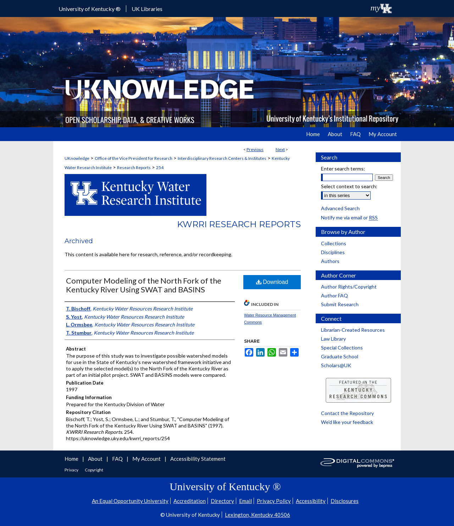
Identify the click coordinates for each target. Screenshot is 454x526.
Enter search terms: (343, 169)
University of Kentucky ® (90, 8)
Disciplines (333, 252)
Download (272, 282)
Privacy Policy (274, 501)
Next (280, 149)
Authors (330, 261)
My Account (147, 458)
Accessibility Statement (198, 458)
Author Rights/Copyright (349, 287)
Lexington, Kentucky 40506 (257, 514)
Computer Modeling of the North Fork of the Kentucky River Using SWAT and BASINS (143, 285)
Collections (333, 243)
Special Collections (342, 348)
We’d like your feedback (347, 422)
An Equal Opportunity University (130, 501)
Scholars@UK (336, 365)
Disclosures (345, 501)
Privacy (72, 469)
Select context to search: (349, 186)
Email (245, 501)
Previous (255, 149)
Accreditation (189, 501)
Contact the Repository (347, 413)
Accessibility (311, 501)
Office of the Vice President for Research (133, 158)
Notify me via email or (349, 217)
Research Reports (134, 167)
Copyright (94, 469)
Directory (222, 501)
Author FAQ (334, 295)
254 (160, 167)
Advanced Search (340, 208)
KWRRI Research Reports (239, 224)
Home (72, 458)
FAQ (118, 458)
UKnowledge (77, 158)
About (96, 458)
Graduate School (339, 356)
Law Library (333, 339)
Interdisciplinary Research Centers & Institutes (222, 158)
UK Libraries (147, 8)
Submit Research (340, 304)
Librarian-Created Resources (353, 330)
